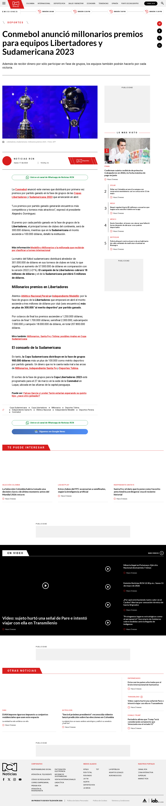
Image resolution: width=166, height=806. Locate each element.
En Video (16, 553)
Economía (91, 3)
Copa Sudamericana (18, 408)
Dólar (113, 185)
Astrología (67, 710)
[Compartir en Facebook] (159, 30)
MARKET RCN (143, 779)
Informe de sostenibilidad (61, 775)
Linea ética (59, 782)
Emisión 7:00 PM (117, 11)
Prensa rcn (36, 786)
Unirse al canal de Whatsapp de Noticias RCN (50, 177)
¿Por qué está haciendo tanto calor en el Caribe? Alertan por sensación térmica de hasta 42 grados (143, 602)
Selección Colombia (11, 485)
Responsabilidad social (41, 769)
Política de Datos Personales (77, 801)
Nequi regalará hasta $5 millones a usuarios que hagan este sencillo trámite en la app (129, 208)
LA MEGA (86, 788)
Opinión (115, 3)
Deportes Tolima (72, 408)
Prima (107, 166)
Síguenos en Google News (50, 431)
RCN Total (87, 772)
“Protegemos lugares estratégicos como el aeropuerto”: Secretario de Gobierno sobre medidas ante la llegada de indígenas (142, 620)
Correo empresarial (40, 782)
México (113, 219)
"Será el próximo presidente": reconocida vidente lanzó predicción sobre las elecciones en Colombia (88, 716)
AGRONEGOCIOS (115, 776)
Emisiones (10, 12)
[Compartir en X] (159, 38)
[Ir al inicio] (16, 4)
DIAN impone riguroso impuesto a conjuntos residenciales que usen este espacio (25, 716)
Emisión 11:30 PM (153, 11)
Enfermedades (134, 678)
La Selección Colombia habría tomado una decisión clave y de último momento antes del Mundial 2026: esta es (25, 492)
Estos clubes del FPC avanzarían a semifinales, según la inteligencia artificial (82, 490)
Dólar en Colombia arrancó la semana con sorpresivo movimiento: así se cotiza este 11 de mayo (129, 191)
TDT (97, 769)
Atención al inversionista (37, 790)
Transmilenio (134, 697)
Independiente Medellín (65, 410)
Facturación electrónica (60, 770)
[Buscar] (162, 3)
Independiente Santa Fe (22, 410)
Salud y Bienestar (76, 3)
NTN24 (85, 769)
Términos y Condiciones (120, 801)
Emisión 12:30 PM (81, 11)
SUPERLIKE (142, 776)
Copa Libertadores (39, 408)
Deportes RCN (59, 3)
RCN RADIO (87, 776)
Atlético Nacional (43, 410)
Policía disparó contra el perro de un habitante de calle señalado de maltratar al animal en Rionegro (129, 243)
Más (156, 553)
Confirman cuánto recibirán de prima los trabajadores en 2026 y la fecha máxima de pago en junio (124, 173)
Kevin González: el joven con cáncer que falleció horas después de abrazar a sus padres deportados (130, 225)
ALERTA (86, 782)
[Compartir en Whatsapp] (159, 45)
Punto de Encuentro (130, 3)
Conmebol (16, 412)
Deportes (15, 22)
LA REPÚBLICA (114, 769)
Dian (4, 710)
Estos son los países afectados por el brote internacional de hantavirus (144, 683)
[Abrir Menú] (3, 3)
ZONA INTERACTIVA (145, 772)
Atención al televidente (41, 774)
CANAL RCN (151, 3)
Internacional (44, 3)
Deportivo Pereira (86, 410)
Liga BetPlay (63, 485)
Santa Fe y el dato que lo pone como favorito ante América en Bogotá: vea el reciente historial (137, 492)
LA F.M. (86, 779)
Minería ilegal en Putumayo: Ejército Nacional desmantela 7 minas (140, 566)
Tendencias (103, 3)
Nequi (112, 203)
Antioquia (114, 237)
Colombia (30, 3)
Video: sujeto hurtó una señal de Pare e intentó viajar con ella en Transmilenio (44, 620)
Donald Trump (134, 715)
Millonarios (56, 408)
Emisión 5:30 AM (46, 11)
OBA (56, 786)
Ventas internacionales (65, 779)
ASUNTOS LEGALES (116, 772)
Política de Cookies (100, 801)
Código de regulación (40, 779)
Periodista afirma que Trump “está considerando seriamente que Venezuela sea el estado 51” (143, 721)
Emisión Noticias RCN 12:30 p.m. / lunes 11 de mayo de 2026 (143, 584)
